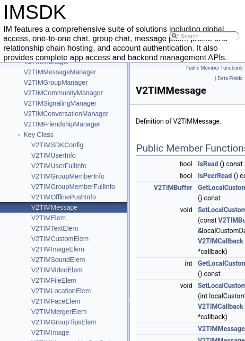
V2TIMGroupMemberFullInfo (73, 186)
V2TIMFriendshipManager (62, 124)
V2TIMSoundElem (58, 259)
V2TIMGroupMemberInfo (68, 176)
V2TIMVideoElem (57, 270)
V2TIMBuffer (173, 187)
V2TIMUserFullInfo (59, 166)
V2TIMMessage (54, 207)
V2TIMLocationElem (61, 291)
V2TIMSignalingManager (60, 103)
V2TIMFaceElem (55, 301)
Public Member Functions (214, 68)
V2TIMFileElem (54, 280)
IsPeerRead (215, 175)
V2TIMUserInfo (53, 155)
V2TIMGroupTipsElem (63, 322)
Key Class (38, 134)
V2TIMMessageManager (60, 72)
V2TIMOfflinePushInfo (63, 197)
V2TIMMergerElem (59, 311)
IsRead (208, 164)
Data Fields (230, 78)
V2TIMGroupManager (56, 82)
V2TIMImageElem (57, 249)
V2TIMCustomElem (59, 238)
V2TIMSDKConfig (57, 145)
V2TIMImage (50, 332)
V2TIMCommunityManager (63, 93)
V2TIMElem (48, 218)
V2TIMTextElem (54, 228)
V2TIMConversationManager (66, 113)
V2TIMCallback (220, 241)
